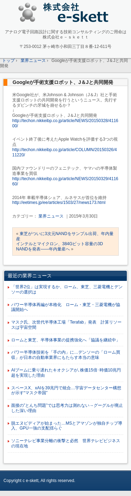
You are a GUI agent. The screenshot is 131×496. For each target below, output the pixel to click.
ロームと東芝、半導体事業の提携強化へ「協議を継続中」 (65, 340)
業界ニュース (51, 216)
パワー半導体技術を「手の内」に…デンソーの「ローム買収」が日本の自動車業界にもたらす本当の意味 (65, 355)
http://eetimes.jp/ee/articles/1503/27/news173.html (58, 202)
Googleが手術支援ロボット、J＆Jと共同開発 (63, 82)
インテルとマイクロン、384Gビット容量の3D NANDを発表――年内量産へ (59, 246)
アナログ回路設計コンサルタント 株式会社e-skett (65, 14)
